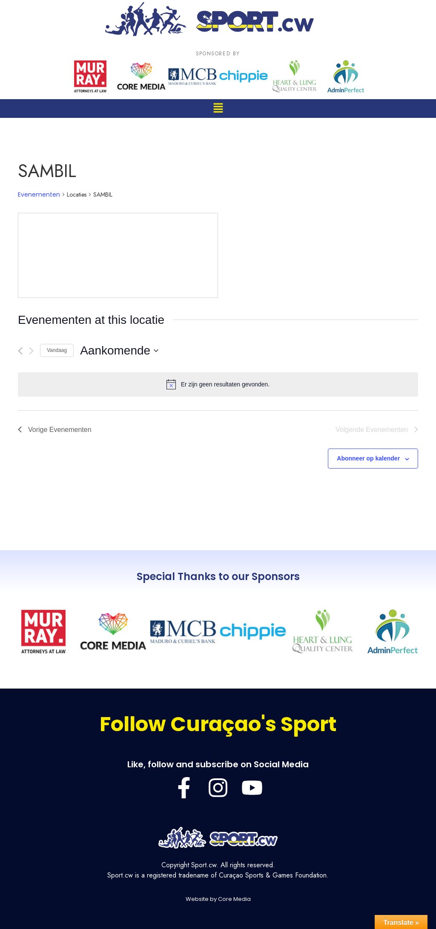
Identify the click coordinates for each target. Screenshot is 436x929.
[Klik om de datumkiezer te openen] (119, 350)
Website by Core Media (218, 899)
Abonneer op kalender (368, 458)
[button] (218, 108)
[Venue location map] (118, 255)
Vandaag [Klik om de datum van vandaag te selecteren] (57, 350)
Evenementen (39, 195)
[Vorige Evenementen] (20, 351)
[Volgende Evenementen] (31, 351)
